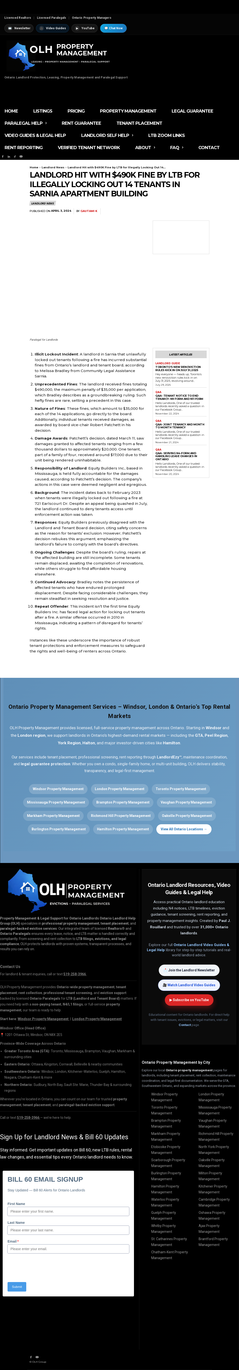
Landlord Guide (167, 363)
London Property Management (119, 789)
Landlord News (53, 167)
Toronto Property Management (181, 789)
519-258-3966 (28, 1118)
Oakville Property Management (187, 816)
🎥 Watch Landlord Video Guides (189, 985)
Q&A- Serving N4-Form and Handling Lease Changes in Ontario (176, 456)
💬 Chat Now (113, 28)
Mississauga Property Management (56, 802)
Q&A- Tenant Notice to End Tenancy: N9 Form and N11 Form (179, 397)
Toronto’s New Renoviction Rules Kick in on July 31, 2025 (178, 368)
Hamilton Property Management (123, 829)
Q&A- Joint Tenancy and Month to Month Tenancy (179, 426)
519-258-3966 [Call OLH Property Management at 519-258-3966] (75, 974)
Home (34, 167)
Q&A (158, 392)
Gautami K (88, 211)
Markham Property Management (53, 816)
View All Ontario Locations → (184, 829)
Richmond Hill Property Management (121, 816)
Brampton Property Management (123, 802)
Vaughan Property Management (186, 802)
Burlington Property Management (59, 829)
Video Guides (52, 28)
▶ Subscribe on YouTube (189, 1000)
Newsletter (19, 28)
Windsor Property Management (58, 789)
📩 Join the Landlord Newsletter (189, 970)
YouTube (85, 28)
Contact (185, 1025)
